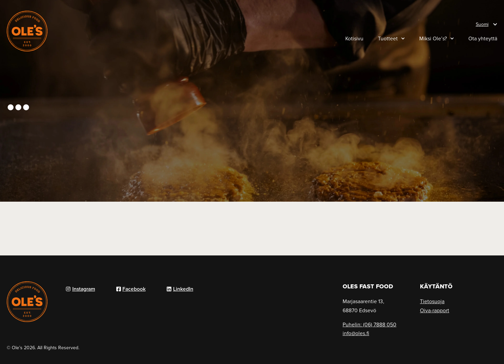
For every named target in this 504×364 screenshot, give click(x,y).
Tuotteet (391, 38)
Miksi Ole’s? (436, 38)
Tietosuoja (432, 301)
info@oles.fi (356, 333)
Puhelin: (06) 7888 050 (369, 324)
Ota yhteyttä (482, 38)
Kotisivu (354, 38)
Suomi (482, 24)
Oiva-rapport (434, 310)
